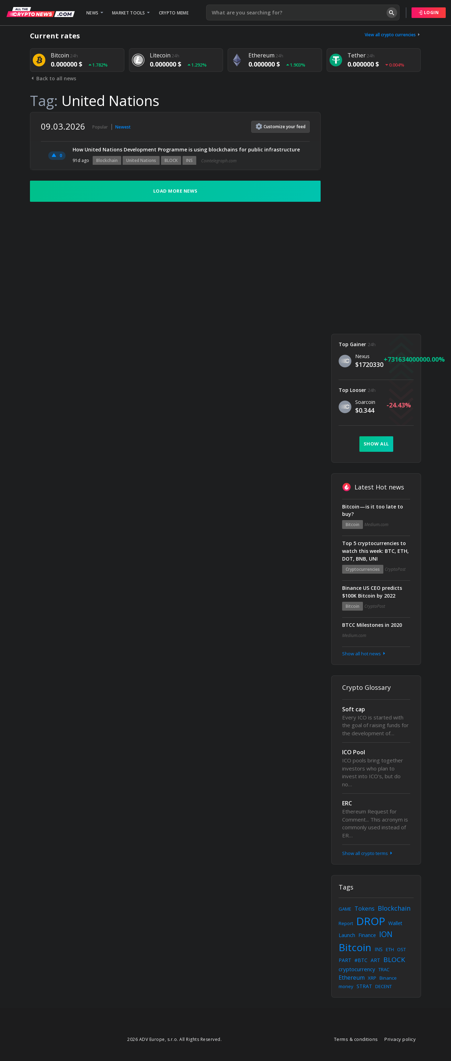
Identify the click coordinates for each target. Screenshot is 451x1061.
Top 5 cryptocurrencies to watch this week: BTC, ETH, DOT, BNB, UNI (375, 551)
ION (386, 934)
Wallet (395, 923)
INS (189, 160)
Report (346, 923)
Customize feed (280, 126)
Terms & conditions (356, 1039)
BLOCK (171, 160)
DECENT (383, 986)
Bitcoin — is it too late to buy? (372, 510)
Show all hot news (364, 653)
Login (429, 12)
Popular (100, 127)
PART (345, 960)
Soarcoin (365, 402)
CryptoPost (395, 569)
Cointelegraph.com (218, 161)
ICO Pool (353, 752)
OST (401, 949)
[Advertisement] (376, 217)
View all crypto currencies (393, 35)
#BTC (360, 960)
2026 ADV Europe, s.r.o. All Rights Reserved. (174, 1039)
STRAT (364, 986)
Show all (376, 444)
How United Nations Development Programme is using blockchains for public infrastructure (186, 149)
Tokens (364, 908)
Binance (388, 978)
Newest (123, 127)
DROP (370, 921)
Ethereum (352, 977)
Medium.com (376, 525)
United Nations (141, 160)
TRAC (383, 969)
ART (375, 960)
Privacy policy (400, 1039)
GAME (345, 909)
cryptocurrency (357, 969)
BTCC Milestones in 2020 (372, 625)
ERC (347, 803)
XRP (372, 978)
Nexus (362, 356)
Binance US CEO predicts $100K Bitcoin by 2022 (372, 592)
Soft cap (353, 709)
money (346, 986)
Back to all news (53, 78)
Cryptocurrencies (363, 569)
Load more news (175, 191)
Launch (347, 935)
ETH (390, 949)
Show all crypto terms (368, 853)
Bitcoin (352, 525)
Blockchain (107, 160)
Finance (367, 935)
